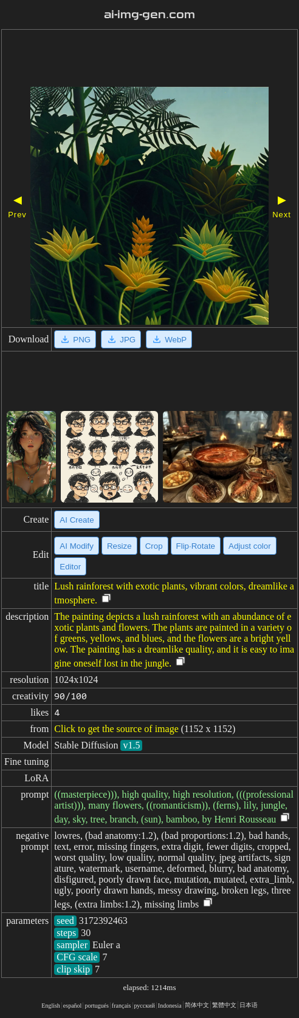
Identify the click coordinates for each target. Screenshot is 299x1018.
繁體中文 (224, 1005)
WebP (169, 339)
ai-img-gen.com (149, 14)
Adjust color (250, 546)
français (121, 1005)
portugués (96, 1005)
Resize (119, 546)
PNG (75, 339)
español (72, 1005)
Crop (154, 546)
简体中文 (197, 1005)
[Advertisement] (149, 59)
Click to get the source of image (116, 729)
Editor (70, 566)
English (50, 1005)
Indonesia (170, 1005)
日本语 (248, 1005)
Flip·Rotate (195, 546)
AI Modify (77, 546)
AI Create (77, 519)
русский (144, 1005)
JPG (121, 339)
